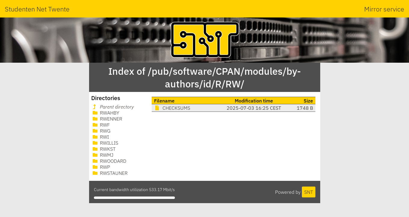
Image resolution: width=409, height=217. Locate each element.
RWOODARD (108, 161)
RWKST (103, 149)
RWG (100, 131)
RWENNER (106, 119)
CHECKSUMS (172, 108)
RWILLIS (104, 143)
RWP (100, 167)
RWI (100, 137)
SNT (308, 192)
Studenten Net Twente (37, 9)
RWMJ (102, 155)
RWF (100, 125)
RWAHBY (105, 113)
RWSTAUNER (109, 173)
